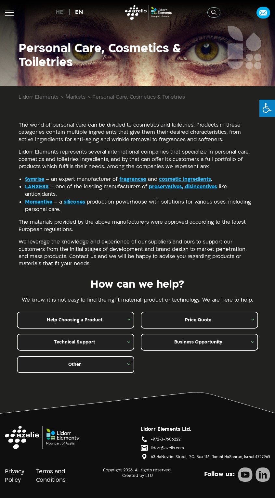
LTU (149, 475)
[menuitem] (59, 12)
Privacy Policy (14, 476)
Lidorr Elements (39, 97)
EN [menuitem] (79, 12)
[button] (267, 108)
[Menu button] (9, 12)
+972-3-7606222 (166, 439)
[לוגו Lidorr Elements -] (148, 12)
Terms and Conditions (51, 476)
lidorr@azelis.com (167, 448)
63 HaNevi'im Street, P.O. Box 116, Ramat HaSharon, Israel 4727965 (210, 456)
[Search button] (213, 12)
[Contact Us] (263, 13)
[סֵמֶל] (42, 437)
